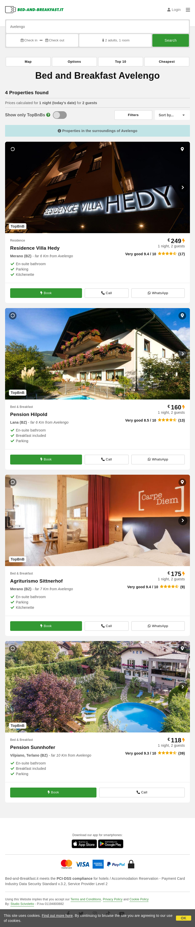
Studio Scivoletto (22, 904)
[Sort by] (172, 115)
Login (174, 10)
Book (46, 293)
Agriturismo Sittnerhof (36, 581)
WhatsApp (158, 293)
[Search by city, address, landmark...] (97, 26)
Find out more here (57, 916)
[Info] (48, 115)
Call (106, 293)
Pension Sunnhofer (32, 747)
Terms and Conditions (86, 899)
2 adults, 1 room (115, 40)
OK (183, 918)
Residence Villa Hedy (35, 248)
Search (170, 40)
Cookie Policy (139, 899)
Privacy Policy (112, 899)
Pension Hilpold (28, 414)
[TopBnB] (60, 115)
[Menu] (188, 10)
